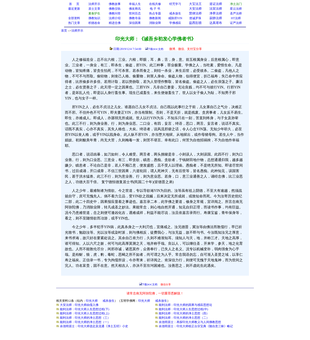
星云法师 (236, 8)
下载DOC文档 (155, 49)
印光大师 (92, 300)
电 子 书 (155, 8)
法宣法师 (215, 8)
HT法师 (236, 18)
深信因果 (135, 22)
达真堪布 (215, 22)
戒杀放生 (108, 300)
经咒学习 (175, 4)
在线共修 (155, 4)
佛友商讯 (135, 8)
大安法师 (195, 8)
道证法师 (215, 4)
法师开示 (77, 30)
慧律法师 (195, 13)
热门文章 (74, 22)
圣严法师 (236, 13)
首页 (64, 30)
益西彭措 (195, 22)
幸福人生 (135, 4)
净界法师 (215, 13)
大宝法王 (195, 4)
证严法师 (236, 22)
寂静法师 (215, 18)
